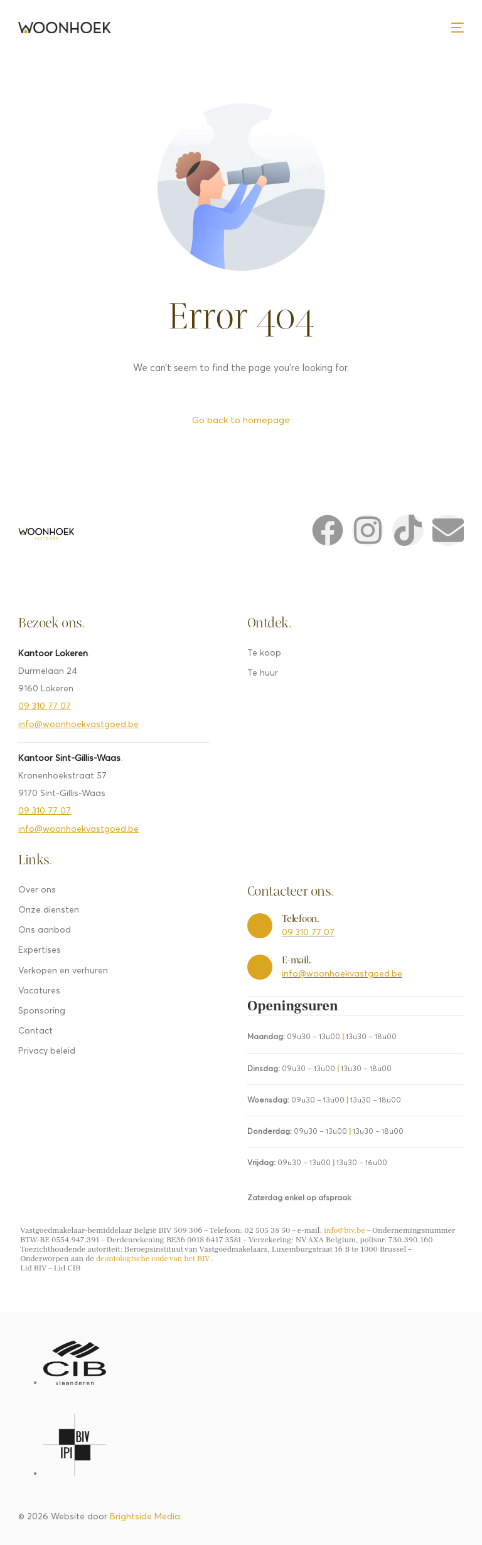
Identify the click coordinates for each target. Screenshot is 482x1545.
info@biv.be (344, 1231)
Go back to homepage (241, 420)
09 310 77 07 (44, 707)
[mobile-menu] (457, 27)
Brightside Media (145, 1517)
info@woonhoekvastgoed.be (78, 725)
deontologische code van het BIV (153, 1259)
